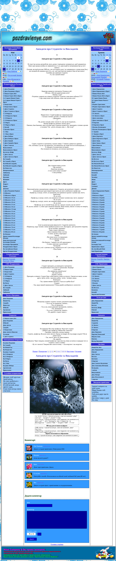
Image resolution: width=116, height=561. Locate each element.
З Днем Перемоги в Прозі (100, 138)
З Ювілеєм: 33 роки (98, 209)
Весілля (94, 305)
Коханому (95, 172)
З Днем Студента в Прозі (99, 111)
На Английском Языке (10, 249)
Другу (5, 182)
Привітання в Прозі (98, 246)
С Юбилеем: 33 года (9, 209)
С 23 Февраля (7, 118)
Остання (78, 351)
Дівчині (94, 188)
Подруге (5, 184)
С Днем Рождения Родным (11, 191)
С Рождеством (7, 104)
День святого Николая (10, 332)
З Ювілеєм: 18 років (98, 200)
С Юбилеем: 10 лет (9, 197)
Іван (92, 261)
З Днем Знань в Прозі (98, 143)
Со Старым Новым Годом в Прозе (12, 101)
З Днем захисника (97, 118)
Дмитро (106, 259)
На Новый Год (7, 347)
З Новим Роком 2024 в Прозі (100, 96)
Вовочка (94, 339)
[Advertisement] (58, 16)
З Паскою (95, 283)
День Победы (12, 71)
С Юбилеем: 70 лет (9, 227)
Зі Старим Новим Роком (99, 98)
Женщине (6, 179)
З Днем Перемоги (97, 136)
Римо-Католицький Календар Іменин (101, 241)
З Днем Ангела (96, 154)
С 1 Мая (5, 132)
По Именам (6, 234)
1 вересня (95, 379)
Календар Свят (96, 244)
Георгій (100, 259)
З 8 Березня (95, 122)
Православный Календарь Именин (11, 237)
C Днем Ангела (8, 285)
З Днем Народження (98, 89)
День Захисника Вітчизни (100, 365)
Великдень (95, 368)
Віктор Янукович (97, 341)
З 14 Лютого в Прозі (98, 116)
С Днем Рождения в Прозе (11, 91)
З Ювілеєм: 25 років (98, 204)
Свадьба (5, 303)
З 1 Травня (95, 132)
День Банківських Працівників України (100, 76)
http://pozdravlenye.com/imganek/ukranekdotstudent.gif (57, 435)
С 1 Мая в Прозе (8, 134)
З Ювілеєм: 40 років (98, 213)
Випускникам (96, 147)
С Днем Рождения (8, 89)
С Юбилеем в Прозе (9, 195)
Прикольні (95, 312)
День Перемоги (101, 71)
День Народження (97, 301)
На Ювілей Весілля (98, 163)
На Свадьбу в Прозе (9, 161)
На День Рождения (9, 343)
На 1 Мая (6, 363)
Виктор (5, 259)
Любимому (6, 172)
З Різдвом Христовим (98, 104)
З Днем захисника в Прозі (100, 120)
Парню (5, 186)
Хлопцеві (95, 186)
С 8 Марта (6, 122)
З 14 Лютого (95, 113)
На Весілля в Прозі (98, 161)
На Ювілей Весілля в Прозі (100, 166)
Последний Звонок (15, 75)
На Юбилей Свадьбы (10, 163)
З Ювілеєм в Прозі (97, 195)
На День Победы (8, 365)
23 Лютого (95, 327)
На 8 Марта (7, 359)
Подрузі (94, 184)
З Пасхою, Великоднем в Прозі (101, 129)
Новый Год (6, 301)
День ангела (7, 325)
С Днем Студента (8, 109)
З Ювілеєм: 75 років (98, 229)
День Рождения (8, 298)
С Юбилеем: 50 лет (9, 218)
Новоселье (6, 305)
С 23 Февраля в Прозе (10, 120)
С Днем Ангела (8, 154)
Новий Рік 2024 (96, 347)
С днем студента (8, 336)
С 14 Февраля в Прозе (10, 116)
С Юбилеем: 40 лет (9, 213)
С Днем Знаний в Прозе (10, 143)
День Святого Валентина (100, 363)
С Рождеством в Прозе (10, 106)
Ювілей (94, 310)
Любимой (6, 175)
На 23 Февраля (8, 356)
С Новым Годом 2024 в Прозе (12, 96)
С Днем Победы (8, 136)
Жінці (93, 179)
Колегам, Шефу (96, 152)
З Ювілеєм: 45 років (98, 216)
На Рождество (7, 349)
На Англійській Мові (98, 249)
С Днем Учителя (8, 145)
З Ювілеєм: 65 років (98, 225)
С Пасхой (6, 127)
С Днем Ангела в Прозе (10, 157)
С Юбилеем (7, 193)
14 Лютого (95, 325)
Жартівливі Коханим (98, 294)
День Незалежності (98, 377)
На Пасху (6, 283)
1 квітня (94, 370)
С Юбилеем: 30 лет (9, 207)
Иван (12, 261)
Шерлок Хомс (96, 336)
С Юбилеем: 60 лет (9, 223)
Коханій (94, 175)
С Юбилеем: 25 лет (9, 204)
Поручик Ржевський (98, 334)
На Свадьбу (7, 159)
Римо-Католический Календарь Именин (9, 241)
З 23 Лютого (95, 278)
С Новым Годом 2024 (9, 93)
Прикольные (7, 312)
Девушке (6, 188)
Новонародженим (97, 170)
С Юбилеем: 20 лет (9, 202)
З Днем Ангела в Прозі (99, 157)
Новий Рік (95, 303)
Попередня (43, 351)
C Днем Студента (8, 274)
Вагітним (95, 359)
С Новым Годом (8, 269)
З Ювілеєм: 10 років (98, 197)
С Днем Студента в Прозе (11, 111)
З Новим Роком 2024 (98, 93)
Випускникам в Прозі (98, 150)
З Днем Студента (97, 109)
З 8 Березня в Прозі (98, 125)
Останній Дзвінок (103, 79)
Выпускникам (7, 147)
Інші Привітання (97, 251)
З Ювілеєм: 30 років (98, 207)
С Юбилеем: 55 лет (9, 220)
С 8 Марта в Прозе (9, 125)
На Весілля (95, 159)
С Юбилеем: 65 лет (9, 225)
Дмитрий (6, 261)
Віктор (93, 259)
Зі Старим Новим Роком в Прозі (100, 101)
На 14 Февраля (8, 354)
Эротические (7, 368)
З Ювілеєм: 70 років (98, 227)
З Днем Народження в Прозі (100, 91)
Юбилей (5, 307)
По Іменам (95, 234)
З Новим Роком (96, 269)
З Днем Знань (96, 141)
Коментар (30, 509)
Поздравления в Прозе (10, 246)
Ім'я (28, 502)
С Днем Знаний (8, 141)
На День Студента (9, 352)
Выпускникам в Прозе (10, 150)
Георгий (12, 259)
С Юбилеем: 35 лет (9, 211)
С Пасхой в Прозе (8, 129)
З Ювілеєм (95, 193)
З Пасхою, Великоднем (99, 127)
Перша (35, 351)
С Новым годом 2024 (9, 318)
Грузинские (6, 310)
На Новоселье (7, 168)
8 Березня (95, 330)
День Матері (96, 375)
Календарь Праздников (10, 244)
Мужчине (6, 177)
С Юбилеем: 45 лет (9, 216)
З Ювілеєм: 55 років (98, 220)
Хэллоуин (6, 334)
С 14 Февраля (7, 113)
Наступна (70, 351)
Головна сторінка (57, 544)
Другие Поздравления (10, 251)
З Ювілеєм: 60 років (98, 223)
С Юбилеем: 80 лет (9, 232)
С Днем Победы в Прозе (10, 138)
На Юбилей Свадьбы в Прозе (12, 166)
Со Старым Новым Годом (11, 98)
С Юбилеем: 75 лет (9, 229)
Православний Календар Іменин (99, 237)
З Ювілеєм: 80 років (98, 232)
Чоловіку (94, 177)
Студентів (95, 323)
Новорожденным (8, 170)
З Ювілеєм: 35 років (98, 211)
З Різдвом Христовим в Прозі (101, 106)
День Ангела (96, 354)
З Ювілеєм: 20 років (98, 202)
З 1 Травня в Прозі (98, 134)
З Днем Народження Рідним (100, 191)
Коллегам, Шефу (8, 152)
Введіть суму (32, 531)
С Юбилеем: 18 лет (9, 200)
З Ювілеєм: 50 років (98, 218)
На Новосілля (96, 168)
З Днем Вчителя (97, 145)
